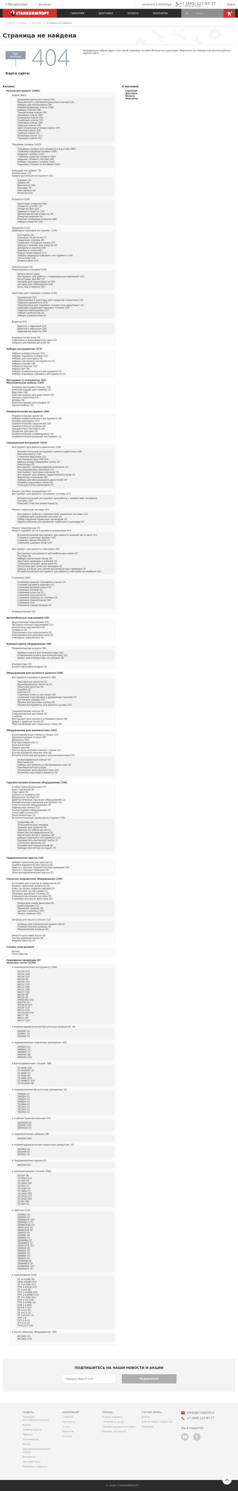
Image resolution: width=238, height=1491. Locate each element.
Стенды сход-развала (20, 947)
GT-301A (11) (24, 1178)
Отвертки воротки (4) (30, 216)
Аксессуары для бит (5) (31, 279)
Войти (228, 4)
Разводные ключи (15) (30, 117)
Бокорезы (29, 1456)
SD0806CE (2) (25, 1263)
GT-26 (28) (23, 1201)
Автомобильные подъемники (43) (27, 618)
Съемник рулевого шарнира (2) (35, 584)
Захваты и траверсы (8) (25, 794)
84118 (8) (22, 979)
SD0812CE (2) (25, 1227)
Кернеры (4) (24, 188)
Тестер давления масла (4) (27, 938)
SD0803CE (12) (25, 1266)
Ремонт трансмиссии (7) (26, 528)
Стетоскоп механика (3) (31, 843)
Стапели (17, 716)
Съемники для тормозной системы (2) (39, 516)
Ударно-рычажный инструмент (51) (32, 175)
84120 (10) (23, 982)
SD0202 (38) (24, 1138)
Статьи (67, 1436)
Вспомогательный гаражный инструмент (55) (38, 818)
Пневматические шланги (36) (29, 648)
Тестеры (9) (24, 556)
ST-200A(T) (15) (26, 1080)
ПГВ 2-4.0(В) (24, 1305)
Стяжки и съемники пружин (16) (36, 537)
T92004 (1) (23, 1112)
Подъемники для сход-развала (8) (32, 632)
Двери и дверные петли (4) (28, 721)
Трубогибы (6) (25, 822)
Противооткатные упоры (31, 767)
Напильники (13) (21, 173)
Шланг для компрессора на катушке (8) (40, 658)
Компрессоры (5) (21, 664)
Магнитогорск (16, 4)
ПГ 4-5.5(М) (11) (26, 1297)
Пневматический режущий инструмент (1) (37, 436)
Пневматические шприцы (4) (29, 426)
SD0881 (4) (23, 1235)
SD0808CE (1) (25, 1243)
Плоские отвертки (35, 1466)
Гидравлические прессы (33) (25, 858)
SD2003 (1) (23, 1031)
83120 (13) (23, 1007)
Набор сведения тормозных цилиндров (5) (42, 519)
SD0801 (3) (23, 1214)
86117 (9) (22, 1015)
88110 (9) (22, 994)
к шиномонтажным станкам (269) (31, 1171)
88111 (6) (22, 1018)
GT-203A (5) (24, 1188)
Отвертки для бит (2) (29, 206)
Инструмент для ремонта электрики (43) (36, 549)
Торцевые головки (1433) (26, 144)
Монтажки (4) (25, 762)
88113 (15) (23, 1010)
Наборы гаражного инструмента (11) (39, 837)
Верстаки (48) (20, 392)
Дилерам (42, 4)
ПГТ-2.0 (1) (23, 1320)
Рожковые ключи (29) (29, 123)
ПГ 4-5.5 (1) (24, 1313)
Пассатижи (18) (26, 258)
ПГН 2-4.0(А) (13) (27, 1287)
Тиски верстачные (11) (25, 812)
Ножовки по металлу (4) (26, 337)
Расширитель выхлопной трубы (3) (37, 840)
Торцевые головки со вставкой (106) (38, 164)
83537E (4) (23, 1002)
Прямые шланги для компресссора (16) (40, 652)
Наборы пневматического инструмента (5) (37, 371)
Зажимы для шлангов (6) (32, 827)
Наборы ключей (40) (29, 110)
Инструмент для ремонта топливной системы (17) (41, 494)
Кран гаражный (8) (23, 789)
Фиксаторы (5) (25, 464)
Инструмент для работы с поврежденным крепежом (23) (50, 276)
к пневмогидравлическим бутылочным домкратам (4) (43, 1026)
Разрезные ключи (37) (30, 120)
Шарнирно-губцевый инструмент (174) (34, 230)
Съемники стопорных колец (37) (36, 242)
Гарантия (77, 13)
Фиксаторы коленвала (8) (32, 477)
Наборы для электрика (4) (27, 358)
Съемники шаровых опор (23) (34, 542)
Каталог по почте (114, 1431)
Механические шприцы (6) (32, 929)
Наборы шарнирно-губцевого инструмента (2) (39, 374)
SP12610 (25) (24, 1005)
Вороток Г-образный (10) (31, 326)
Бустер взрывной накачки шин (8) (31, 752)
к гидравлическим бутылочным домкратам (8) (39, 1089)
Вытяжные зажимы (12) (31, 700)
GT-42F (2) (23, 1204)
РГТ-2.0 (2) (23, 1323)
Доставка (106, 13)
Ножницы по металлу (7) (31, 237)
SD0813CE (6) (25, 1230)
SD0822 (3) (23, 1232)
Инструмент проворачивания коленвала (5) (42, 467)
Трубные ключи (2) (28, 133)
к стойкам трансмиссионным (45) (31, 1118)
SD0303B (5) (24, 1122)
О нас (66, 1426)
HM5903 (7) (24, 1052)
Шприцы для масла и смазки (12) (31, 919)
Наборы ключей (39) (23, 363)
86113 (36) (23, 987)
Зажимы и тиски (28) (29, 250)
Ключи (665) (19, 95)
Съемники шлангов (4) (30, 592)
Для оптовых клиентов (157, 1421)
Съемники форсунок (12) (32, 456)
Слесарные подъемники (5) (28, 637)
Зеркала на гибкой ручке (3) (34, 830)
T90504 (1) (23, 1099)
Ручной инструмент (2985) (23, 91)
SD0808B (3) (24, 1240)
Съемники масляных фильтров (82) (32, 898)
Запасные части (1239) (21, 962)
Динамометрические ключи (37, 1450)
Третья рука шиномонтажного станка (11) (36, 750)
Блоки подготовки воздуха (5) (29, 666)
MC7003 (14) (24, 1339)
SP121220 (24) (25, 1012)
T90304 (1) (23, 1096)
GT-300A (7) (24, 1191)
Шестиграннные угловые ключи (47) (38, 128)
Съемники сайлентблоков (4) (34, 605)
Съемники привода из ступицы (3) (37, 597)
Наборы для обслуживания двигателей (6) (42, 480)
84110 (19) (23, 974)
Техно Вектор (20, 954)
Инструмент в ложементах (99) (26, 380)
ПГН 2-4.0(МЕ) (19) (28, 1295)
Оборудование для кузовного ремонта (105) (34, 673)
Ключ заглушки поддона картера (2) (33, 888)
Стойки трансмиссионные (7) (29, 787)
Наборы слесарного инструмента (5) (33, 361)
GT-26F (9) (23, 1175)
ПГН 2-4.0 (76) (25, 1300)
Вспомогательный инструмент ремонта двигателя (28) (49, 451)
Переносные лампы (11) (26, 807)
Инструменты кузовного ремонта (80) (34, 677)
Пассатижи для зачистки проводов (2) (39, 566)
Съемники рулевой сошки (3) (34, 587)
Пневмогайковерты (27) (26, 421)
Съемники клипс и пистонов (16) (36, 694)
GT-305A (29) (24, 1183)
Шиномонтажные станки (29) (29, 737)
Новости (67, 1431)
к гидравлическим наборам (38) (30, 1134)
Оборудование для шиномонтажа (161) (31, 730)
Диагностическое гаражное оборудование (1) (38, 800)
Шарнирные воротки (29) (32, 331)
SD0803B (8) (24, 1261)
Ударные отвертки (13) (30, 211)
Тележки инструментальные (36, 1418)
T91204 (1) (23, 1107)
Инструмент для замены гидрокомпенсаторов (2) (46, 474)
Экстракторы (31, 1461)
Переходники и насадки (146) (29, 269)
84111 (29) (23, 989)
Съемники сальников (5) (31, 595)
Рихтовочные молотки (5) (32, 682)
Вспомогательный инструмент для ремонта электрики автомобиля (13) (59, 571)
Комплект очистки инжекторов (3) (37, 503)
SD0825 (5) (23, 1250)
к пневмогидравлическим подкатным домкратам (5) (43, 1144)
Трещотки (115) (21, 228)
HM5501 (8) (24, 1054)
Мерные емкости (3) (23, 940)
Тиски (27, 1444)
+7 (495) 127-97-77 (193, 3)
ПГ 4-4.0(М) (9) (25, 1279)
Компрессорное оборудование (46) (28, 644)
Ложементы (31, 1439)
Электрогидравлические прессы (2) (33, 872)
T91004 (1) (23, 1104)
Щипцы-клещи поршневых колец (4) (38, 462)
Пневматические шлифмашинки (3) (32, 434)
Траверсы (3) (19, 630)
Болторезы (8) (25, 235)
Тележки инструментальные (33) (31, 387)
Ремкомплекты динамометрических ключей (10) (45, 102)
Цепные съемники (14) (30, 911)
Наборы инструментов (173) (24, 349)
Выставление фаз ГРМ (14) (33, 459)
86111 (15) (23, 984)
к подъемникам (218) (24, 1275)
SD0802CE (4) (25, 1268)
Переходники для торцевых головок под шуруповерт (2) (50, 305)
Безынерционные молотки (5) (34, 684)
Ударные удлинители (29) (32, 302)
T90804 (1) (23, 1101)
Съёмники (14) (25, 602)
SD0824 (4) (23, 1248)
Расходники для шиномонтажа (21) (38, 770)
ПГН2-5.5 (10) (25, 1325)
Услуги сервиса (112, 1416)
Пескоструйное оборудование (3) (31, 810)
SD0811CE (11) (25, 1245)
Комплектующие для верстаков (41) (33, 395)
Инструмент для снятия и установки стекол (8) (39, 719)
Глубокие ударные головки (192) (36, 156)
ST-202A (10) (24, 1068)
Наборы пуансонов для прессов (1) (32, 862)
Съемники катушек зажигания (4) (37, 563)
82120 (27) (23, 971)
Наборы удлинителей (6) (31, 315)
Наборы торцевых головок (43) (30, 356)
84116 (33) (23, 976)
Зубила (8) (23, 182)
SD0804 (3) (23, 1217)
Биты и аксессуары (28, 274)
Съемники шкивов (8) (29, 590)
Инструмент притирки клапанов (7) (38, 472)
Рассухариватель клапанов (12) (35, 469)
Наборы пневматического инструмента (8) (37, 418)
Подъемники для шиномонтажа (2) (32, 635)
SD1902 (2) (23, 1149)
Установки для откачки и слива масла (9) (36, 883)
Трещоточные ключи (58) (32, 112)
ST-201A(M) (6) (25, 1083)
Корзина (147, 1426)
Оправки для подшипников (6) (35, 845)
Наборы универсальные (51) (28, 353)
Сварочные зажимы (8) (30, 240)
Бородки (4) (24, 180)
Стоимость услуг (113, 1421)
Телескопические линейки (32, 825)
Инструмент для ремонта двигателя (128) (36, 447)
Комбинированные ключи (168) (35, 107)
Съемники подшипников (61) (34, 600)
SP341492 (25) (25, 1000)
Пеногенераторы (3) (23, 815)
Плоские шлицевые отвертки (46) (37, 219)
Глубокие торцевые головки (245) (37, 151)
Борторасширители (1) (25, 742)
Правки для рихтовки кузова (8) (36, 702)
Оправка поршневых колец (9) (35, 482)
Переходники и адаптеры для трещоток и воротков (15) (50, 300)
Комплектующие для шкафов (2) (31, 402)
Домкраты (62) (20, 740)
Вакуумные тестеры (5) (25, 797)
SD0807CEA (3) (25, 1225)
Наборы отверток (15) (24, 366)
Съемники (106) (21, 577)
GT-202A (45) (24, 1199)
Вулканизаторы (21, 745)
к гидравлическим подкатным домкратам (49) (39, 1042)
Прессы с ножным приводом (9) (30, 870)
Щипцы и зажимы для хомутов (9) (37, 245)
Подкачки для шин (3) (25, 431)
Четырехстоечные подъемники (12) (33, 625)
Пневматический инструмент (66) (27, 411)
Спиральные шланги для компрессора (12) (42, 655)
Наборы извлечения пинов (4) (34, 558)
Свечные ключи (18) (29, 130)
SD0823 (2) (23, 1258)
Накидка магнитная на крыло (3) (36, 848)
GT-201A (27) (24, 1196)
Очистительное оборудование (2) (31, 805)
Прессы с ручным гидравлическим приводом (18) (41, 867)
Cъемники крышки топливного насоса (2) (41, 582)
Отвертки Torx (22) (28, 209)
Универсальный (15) (23, 611)
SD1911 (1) (23, 1154)
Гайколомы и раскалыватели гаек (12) (34, 340)
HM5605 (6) (24, 1047)
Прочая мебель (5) (22, 405)
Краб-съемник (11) (28, 905)
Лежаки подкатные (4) (25, 397)
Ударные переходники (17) (33, 310)
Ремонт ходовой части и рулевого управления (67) (41, 530)
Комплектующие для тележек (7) (31, 390)
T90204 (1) (23, 1094)
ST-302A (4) (23, 1073)
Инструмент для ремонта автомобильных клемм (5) (47, 553)
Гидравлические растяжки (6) (29, 713)
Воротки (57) (19, 321)
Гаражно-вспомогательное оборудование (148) (36, 782)
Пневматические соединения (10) (31, 423)
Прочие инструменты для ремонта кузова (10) (44, 705)
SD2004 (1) (23, 1036)
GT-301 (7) (23, 1186)
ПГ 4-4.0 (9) (24, 1289)
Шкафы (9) (18, 400)
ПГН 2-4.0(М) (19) (27, 1292)
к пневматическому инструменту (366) (34, 967)
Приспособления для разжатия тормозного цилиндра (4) (50, 522)
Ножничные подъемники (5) (28, 627)
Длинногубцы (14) (28, 260)
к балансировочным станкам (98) (31, 1063)
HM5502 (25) (24, 1057)
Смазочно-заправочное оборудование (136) (34, 879)
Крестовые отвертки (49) (32, 203)
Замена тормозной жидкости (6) (31, 886)
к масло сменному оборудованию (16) (34, 1332)
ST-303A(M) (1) (25, 1070)
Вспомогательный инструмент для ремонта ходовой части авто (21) (57, 535)
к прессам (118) (21, 1210)
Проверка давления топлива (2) (30, 893)
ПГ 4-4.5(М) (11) (26, 1284)
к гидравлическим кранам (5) (29, 1160)
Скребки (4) (24, 689)
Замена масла (32, 1429)
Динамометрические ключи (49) (36, 99)
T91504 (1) (23, 1109)
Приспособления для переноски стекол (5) (37, 724)
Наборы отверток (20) (30, 221)
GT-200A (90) (24, 1193)
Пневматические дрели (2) (27, 416)
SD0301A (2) (24, 1128)
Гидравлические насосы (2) (28, 711)
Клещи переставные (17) (32, 253)
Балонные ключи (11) (29, 135)
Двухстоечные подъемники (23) (30, 622)
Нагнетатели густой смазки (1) (30, 891)
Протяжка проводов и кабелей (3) (37, 561)
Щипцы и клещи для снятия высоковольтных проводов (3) (51, 569)
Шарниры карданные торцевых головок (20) (43, 308)
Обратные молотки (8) (30, 687)
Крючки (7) (23, 692)
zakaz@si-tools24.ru (200, 1412)
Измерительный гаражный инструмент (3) (37, 802)
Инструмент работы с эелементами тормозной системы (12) (52, 514)
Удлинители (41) (27, 297)
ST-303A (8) (23, 1075)
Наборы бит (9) (20, 369)
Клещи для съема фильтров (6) (35, 903)
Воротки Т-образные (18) (31, 328)
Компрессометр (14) (29, 454)
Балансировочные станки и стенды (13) (35, 734)
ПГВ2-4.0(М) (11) (27, 1282)
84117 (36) (23, 992)
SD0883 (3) (23, 1256)
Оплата (132, 13)
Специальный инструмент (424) (26, 442)
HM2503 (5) (24, 1165)
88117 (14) (23, 1020)
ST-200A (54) (24, 1078)
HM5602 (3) (24, 1049)
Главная (67, 1416)
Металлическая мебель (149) (25, 383)
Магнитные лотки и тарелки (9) (35, 835)
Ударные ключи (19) (29, 125)
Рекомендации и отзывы (118, 1426)
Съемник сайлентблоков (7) (33, 540)
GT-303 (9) (23, 1181)
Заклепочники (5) (22, 267)
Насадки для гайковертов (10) (35, 284)
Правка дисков (20, 747)
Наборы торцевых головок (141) (36, 162)
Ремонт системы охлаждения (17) (31, 491)
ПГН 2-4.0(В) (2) (26, 1302)
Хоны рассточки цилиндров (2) (35, 485)
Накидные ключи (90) (30, 115)
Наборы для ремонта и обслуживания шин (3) (44, 765)
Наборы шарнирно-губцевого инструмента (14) (45, 255)
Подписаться (149, 1378)
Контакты (160, 13)
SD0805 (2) (23, 1253)
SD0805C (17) (25, 1222)
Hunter (15, 951)
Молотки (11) (25, 193)
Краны (27, 1424)
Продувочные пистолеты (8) (28, 428)
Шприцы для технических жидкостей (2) (41, 924)
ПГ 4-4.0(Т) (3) (25, 1315)
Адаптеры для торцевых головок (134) (34, 293)
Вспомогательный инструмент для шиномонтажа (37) (43, 755)
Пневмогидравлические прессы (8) (32, 865)
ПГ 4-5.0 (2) (24, 1310)
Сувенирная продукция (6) (23, 960)
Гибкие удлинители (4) (30, 313)
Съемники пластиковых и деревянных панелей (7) (47, 697)
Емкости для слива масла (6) (29, 935)
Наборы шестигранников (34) (34, 105)
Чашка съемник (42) (29, 913)
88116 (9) (22, 997)
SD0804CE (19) (25, 1220)
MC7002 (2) (23, 1336)
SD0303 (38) (24, 1125)
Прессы (28, 1434)
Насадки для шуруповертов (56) (36, 281)
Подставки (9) (20, 792)
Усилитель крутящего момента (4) (37, 772)
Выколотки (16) (26, 185)
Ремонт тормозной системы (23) (30, 509)
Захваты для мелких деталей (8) (31, 342)
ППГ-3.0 (21, 1318)
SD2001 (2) (23, 1033)
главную (201, 50)
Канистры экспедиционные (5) (35, 832)
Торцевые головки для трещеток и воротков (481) (46, 149)
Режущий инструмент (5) (26, 170)
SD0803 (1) (23, 1238)
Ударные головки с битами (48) (35, 159)
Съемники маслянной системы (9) (31, 896)
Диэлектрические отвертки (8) (35, 214)
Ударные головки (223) (30, 154)
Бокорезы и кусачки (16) (31, 248)
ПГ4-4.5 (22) (24, 1307)
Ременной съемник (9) (30, 908)
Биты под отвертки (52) (31, 287)
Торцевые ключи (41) (29, 138)
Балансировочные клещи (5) (34, 759)
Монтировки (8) (26, 190)
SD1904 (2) (23, 1151)
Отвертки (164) (21, 199)
